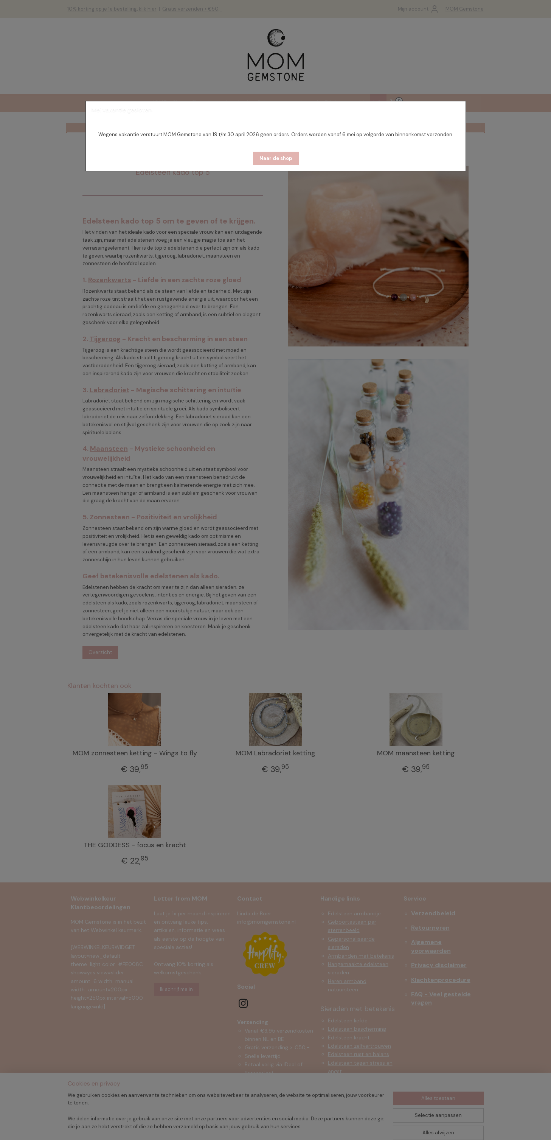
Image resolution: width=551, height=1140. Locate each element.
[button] (276, 158)
